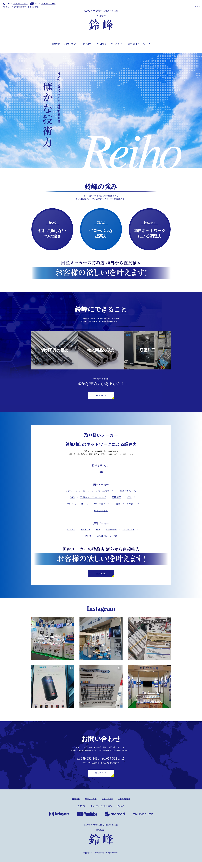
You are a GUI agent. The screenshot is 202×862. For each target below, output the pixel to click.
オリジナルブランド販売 (101, 806)
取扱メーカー (107, 799)
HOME (56, 44)
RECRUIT (133, 44)
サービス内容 (90, 799)
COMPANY (70, 44)
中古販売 (121, 806)
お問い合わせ (124, 799)
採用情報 (81, 806)
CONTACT (117, 44)
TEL (18, 3)
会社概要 (76, 799)
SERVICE (87, 44)
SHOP (146, 44)
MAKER (101, 44)
